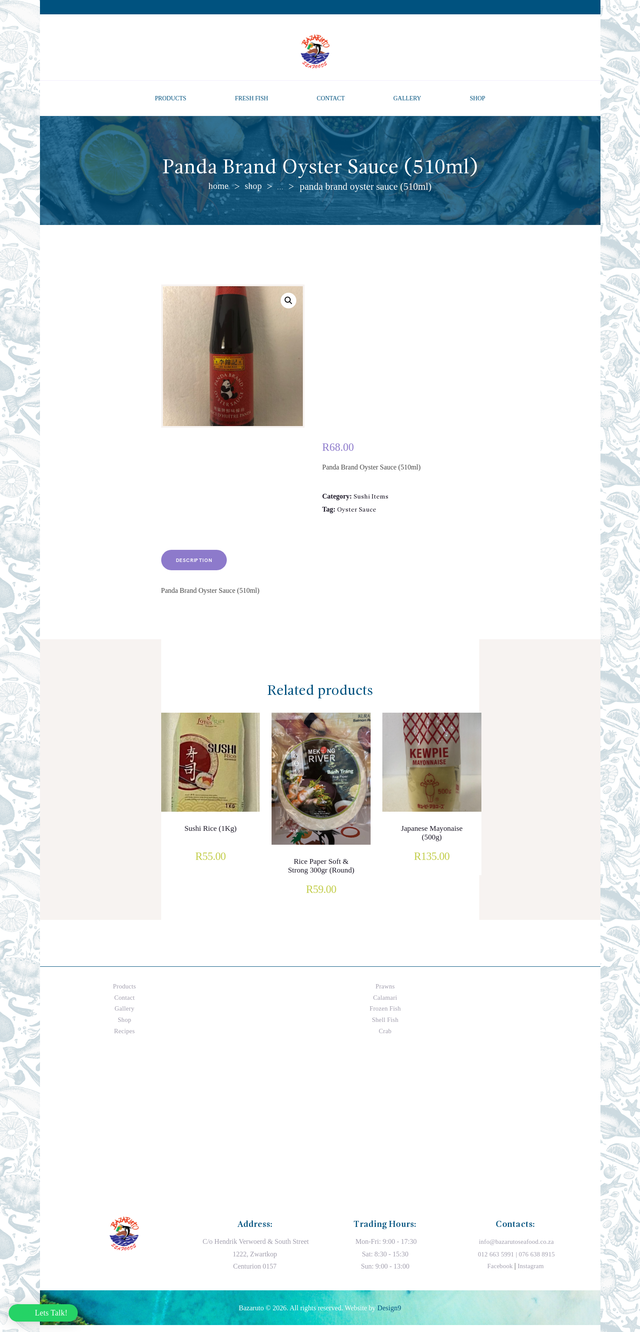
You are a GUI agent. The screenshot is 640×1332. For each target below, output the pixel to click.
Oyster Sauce (357, 511)
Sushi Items (372, 497)
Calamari (385, 1004)
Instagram (531, 1272)
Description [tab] (201, 565)
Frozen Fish (385, 1014)
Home (218, 186)
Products (125, 992)
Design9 (389, 1314)
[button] (288, 302)
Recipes (124, 1037)
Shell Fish (385, 1026)
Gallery (124, 1014)
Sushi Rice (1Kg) (210, 835)
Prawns (385, 992)
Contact (125, 1004)
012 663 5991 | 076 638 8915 (516, 1260)
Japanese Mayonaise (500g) (432, 840)
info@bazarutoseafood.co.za (516, 1248)
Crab (385, 1037)
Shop (254, 186)
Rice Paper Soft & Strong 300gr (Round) (321, 878)
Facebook (499, 1272)
